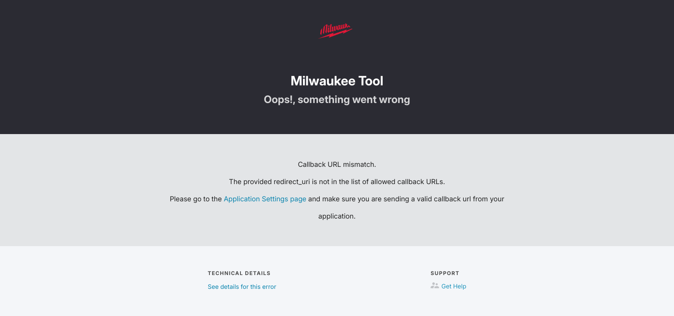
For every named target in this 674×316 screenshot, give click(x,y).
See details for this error (242, 287)
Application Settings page (265, 198)
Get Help (453, 286)
